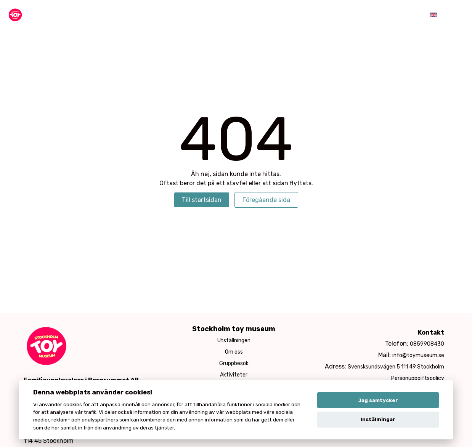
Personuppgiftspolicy (417, 378)
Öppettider (398, 15)
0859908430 (427, 344)
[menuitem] (433, 15)
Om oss (234, 352)
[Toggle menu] (454, 15)
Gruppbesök (234, 363)
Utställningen (233, 340)
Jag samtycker (378, 400)
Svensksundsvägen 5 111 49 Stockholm (396, 367)
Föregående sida (266, 199)
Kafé (306, 15)
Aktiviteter (221, 15)
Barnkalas (268, 15)
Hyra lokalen (347, 15)
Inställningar (378, 419)
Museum (176, 15)
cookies (72, 404)
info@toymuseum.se (418, 355)
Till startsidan (202, 199)
